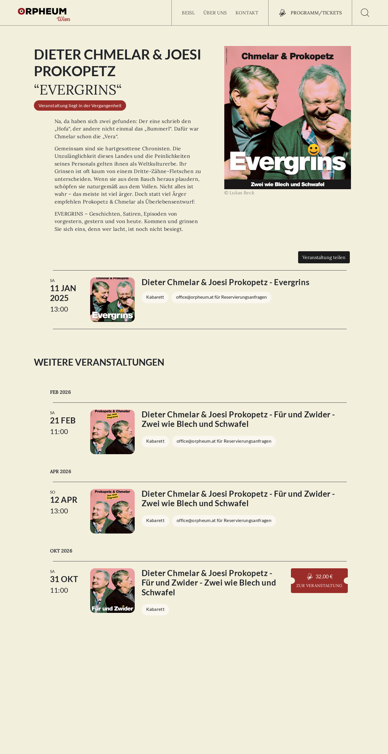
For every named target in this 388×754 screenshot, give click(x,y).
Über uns (215, 13)
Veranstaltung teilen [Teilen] (323, 257)
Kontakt (246, 13)
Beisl (188, 13)
